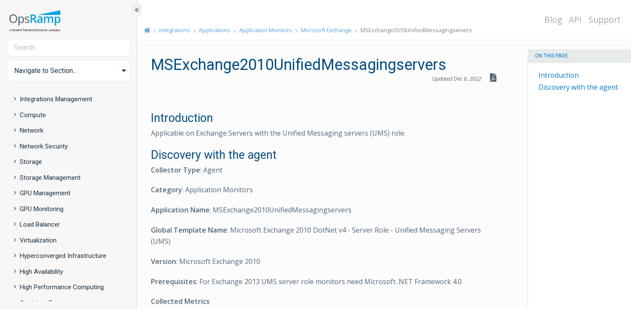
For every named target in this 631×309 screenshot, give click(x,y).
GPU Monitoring (41, 209)
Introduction (558, 75)
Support (605, 19)
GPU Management (45, 193)
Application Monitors (265, 30)
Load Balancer (40, 224)
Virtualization (38, 240)
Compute (33, 115)
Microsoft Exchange (326, 30)
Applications (214, 30)
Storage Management (50, 178)
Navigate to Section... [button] (45, 71)
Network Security (44, 146)
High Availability (41, 272)
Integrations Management (56, 99)
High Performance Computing (62, 287)
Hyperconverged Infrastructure (63, 256)
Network (31, 130)
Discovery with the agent (578, 87)
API (575, 19)
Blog (553, 19)
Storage (31, 162)
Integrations (174, 30)
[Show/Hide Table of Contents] (136, 10)
